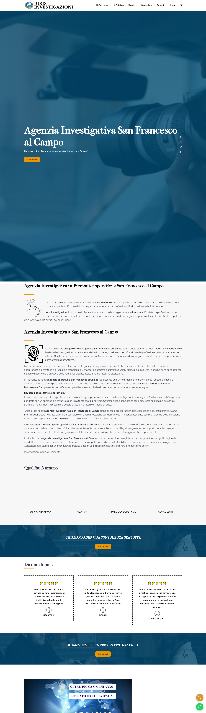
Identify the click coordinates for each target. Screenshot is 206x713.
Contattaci (32, 160)
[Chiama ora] (199, 697)
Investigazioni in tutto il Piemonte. (42, 452)
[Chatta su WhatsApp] (199, 706)
